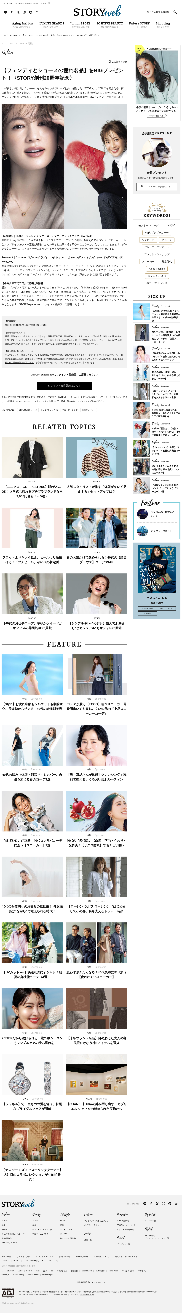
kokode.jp (5, 1275)
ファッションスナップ (156, 254)
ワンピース (148, 240)
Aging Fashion (157, 268)
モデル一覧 (6, 1256)
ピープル (64, 1234)
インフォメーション (44, 1256)
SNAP (4, 1229)
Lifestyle (65, 1214)
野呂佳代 (167, 261)
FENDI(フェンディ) (49, 410)
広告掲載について (101, 1256)
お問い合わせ (64, 1256)
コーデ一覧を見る (155, 116)
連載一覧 (88, 1240)
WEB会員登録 (82, 1256)
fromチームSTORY (9, 1243)
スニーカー (148, 261)
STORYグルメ (66, 1229)
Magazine (122, 1214)
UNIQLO (170, 225)
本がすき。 (142, 1271)
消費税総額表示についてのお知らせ (91, 1282)
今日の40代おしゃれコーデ (13, 1234)
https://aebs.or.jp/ (87, 1294)
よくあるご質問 (23, 1256)
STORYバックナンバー (126, 1225)
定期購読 (147, 613)
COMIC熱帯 (100, 1271)
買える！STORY (157, 276)
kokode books (33, 1275)
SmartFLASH (87, 1271)
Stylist (148, 1229)
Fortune (88, 1214)
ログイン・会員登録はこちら (64, 385)
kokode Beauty (18, 1275)
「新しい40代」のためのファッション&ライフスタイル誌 (26, 3)
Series (87, 1233)
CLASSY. (10, 1271)
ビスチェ (167, 240)
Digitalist (150, 1214)
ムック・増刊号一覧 (125, 1229)
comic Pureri (113, 1271)
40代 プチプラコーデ (157, 232)
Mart (37, 1271)
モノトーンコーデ (148, 225)
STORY (29, 1271)
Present (120, 1238)
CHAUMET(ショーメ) (28, 410)
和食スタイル (62, 1271)
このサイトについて (10, 1261)
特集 (3, 1225)
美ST (45, 1271)
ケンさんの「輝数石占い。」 (96, 1221)
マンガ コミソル (128, 1271)
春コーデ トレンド (157, 283)
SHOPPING (6, 1238)
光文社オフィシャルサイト (126, 1256)
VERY (20, 1271)
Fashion (7, 52)
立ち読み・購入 (148, 608)
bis (52, 1271)
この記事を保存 (119, 61)
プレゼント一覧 (123, 1244)
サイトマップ (55, 1261)
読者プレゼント (88, 410)
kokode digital (47, 1275)
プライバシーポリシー (33, 1261)
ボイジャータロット (161, 531)
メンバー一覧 (150, 1221)
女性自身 (74, 1271)
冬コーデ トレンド (70, 410)
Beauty (36, 1214)
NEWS (4, 1221)
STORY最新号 (123, 1221)
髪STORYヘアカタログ (42, 1229)
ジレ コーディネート (156, 247)
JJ (2, 1271)
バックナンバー (166, 608)
